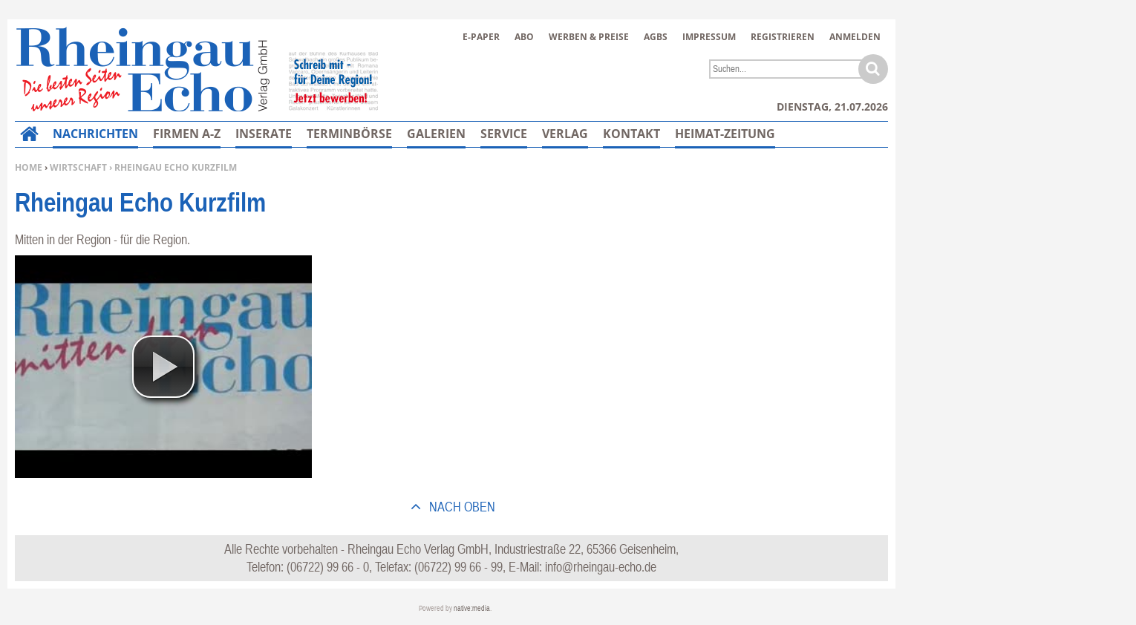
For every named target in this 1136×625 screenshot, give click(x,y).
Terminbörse (349, 133)
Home (28, 167)
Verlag (565, 133)
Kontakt (631, 133)
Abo (524, 36)
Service (503, 133)
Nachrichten (95, 133)
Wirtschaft (78, 167)
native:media (472, 608)
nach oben (460, 506)
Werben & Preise (589, 36)
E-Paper (481, 36)
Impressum (709, 36)
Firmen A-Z (187, 133)
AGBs (655, 36)
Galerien (436, 133)
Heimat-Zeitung (725, 133)
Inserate (263, 133)
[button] (163, 367)
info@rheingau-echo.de (600, 567)
